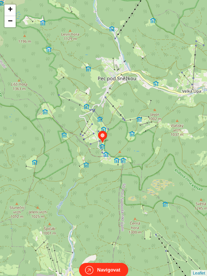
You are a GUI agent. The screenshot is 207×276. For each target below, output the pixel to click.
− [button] (10, 21)
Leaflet (199, 266)
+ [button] (10, 10)
